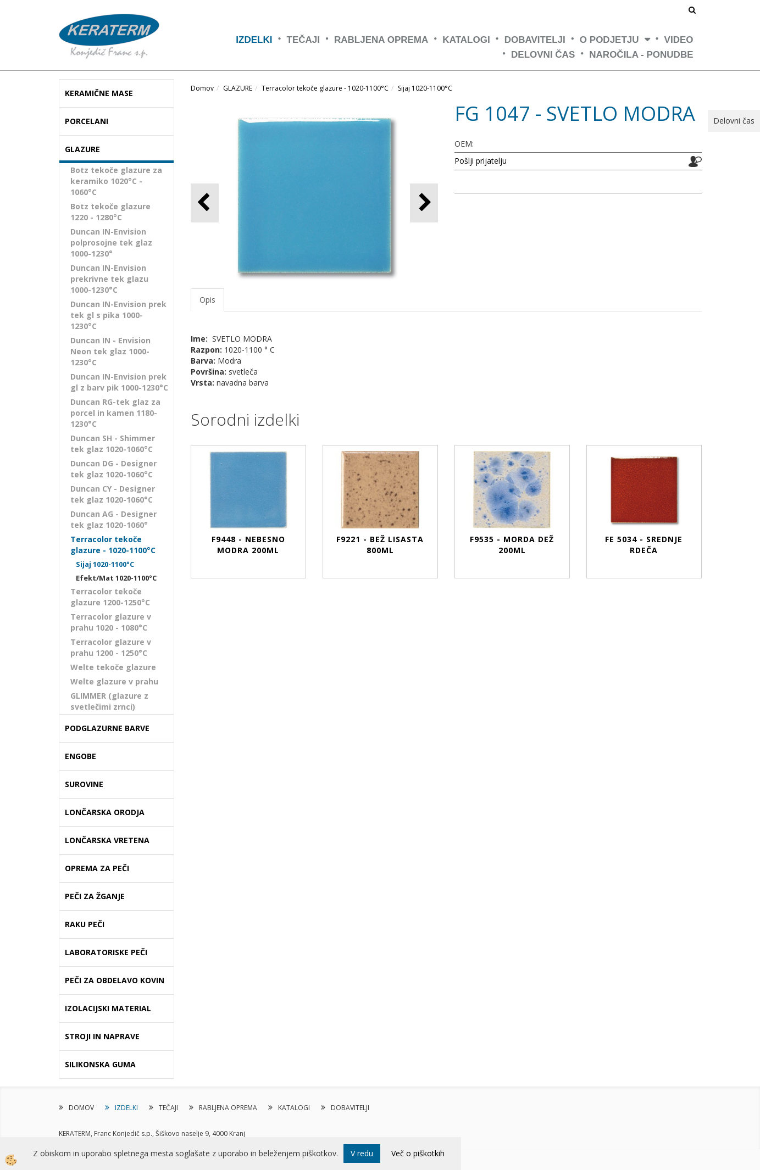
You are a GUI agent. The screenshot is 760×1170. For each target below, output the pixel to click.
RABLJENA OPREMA (381, 40)
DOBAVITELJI (534, 40)
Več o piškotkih (418, 1153)
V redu (362, 1153)
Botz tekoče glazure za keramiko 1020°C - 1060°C (116, 181)
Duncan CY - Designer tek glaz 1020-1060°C (112, 494)
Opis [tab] (207, 299)
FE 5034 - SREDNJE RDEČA (644, 544)
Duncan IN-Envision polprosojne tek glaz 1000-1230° (111, 242)
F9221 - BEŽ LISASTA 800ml (380, 544)
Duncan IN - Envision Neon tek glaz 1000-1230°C (110, 351)
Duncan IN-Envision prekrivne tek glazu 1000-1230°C (109, 279)
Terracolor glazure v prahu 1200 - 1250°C (110, 647)
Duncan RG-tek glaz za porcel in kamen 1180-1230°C (115, 413)
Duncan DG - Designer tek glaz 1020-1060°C (113, 469)
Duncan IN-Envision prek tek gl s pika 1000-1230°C (118, 315)
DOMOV (81, 1107)
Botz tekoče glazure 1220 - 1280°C (110, 211)
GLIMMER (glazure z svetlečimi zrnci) (109, 701)
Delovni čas (543, 54)
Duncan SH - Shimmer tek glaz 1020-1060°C (112, 443)
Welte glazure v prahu (114, 681)
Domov (202, 88)
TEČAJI (303, 40)
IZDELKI (254, 40)
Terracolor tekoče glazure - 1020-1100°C (113, 544)
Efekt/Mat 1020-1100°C (116, 578)
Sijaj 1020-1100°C (105, 564)
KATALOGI (466, 40)
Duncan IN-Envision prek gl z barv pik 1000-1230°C (119, 382)
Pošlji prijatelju (480, 160)
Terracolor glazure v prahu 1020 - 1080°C (110, 622)
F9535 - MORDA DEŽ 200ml (512, 544)
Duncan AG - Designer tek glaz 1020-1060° (113, 519)
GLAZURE (237, 88)
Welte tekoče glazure (113, 667)
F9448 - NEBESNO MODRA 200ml (248, 544)
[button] (424, 202)
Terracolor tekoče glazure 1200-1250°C (110, 597)
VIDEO (679, 40)
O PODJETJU (609, 40)
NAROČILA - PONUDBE (641, 54)
